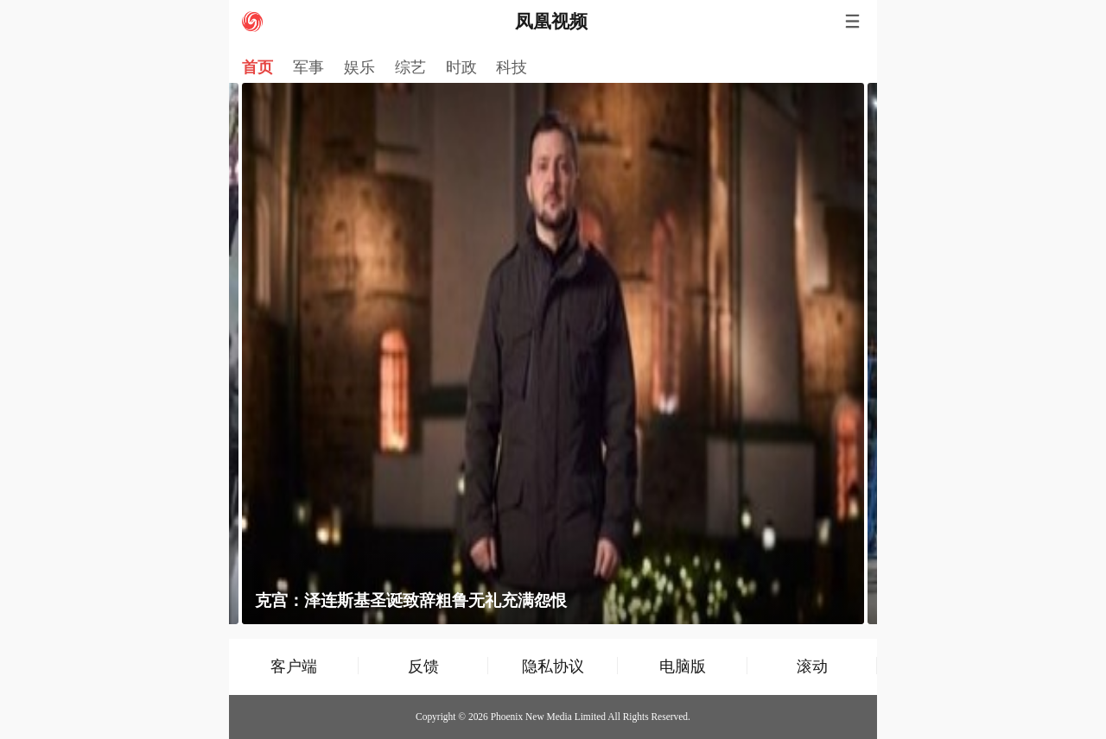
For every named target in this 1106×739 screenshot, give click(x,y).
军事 (308, 67)
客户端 (293, 666)
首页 (257, 67)
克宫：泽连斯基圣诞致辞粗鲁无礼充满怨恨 (411, 600)
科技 (511, 67)
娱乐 (359, 67)
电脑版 (682, 666)
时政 (461, 67)
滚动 (812, 666)
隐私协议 (553, 666)
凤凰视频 (551, 21)
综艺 (410, 67)
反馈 (423, 666)
